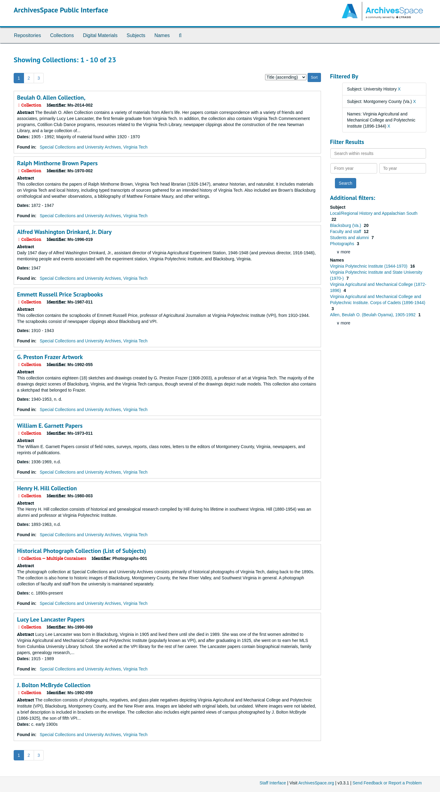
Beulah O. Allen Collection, (51, 97)
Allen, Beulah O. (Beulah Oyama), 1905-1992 (373, 314)
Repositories (27, 35)
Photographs (342, 243)
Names (162, 35)
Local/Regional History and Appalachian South (374, 213)
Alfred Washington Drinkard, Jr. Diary (64, 232)
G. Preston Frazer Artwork (50, 357)
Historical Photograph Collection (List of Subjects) (81, 551)
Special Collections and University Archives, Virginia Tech (94, 147)
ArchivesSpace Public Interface (61, 10)
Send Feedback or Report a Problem (387, 782)
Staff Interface (273, 782)
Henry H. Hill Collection (47, 488)
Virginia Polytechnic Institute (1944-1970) (369, 266)
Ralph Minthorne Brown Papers (57, 163)
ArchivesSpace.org (316, 782)
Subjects (136, 35)
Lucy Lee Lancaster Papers (51, 619)
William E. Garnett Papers (50, 426)
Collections (62, 35)
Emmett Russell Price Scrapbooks (60, 294)
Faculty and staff (346, 231)
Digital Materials (100, 35)
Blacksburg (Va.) (346, 225)
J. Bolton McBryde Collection (53, 685)
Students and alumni (350, 237)
